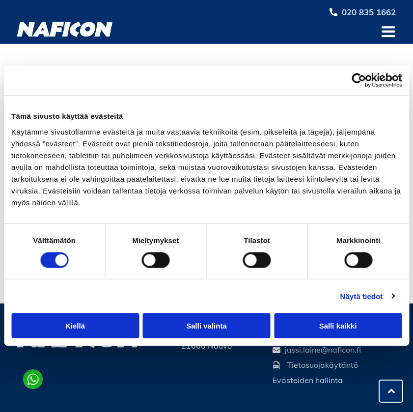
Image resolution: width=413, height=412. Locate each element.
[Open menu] (388, 31)
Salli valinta (206, 326)
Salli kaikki (338, 326)
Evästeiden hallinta (308, 380)
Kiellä (75, 326)
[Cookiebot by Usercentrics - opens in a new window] (359, 80)
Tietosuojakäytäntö (322, 365)
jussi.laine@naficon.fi (323, 350)
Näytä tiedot (361, 296)
